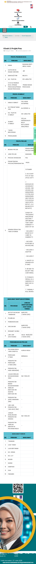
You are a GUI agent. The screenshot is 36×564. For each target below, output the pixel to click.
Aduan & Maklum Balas (18, 20)
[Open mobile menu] (4, 30)
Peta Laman (18, 24)
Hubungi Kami (18, 16)
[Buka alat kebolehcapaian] (31, 26)
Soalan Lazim (18, 12)
